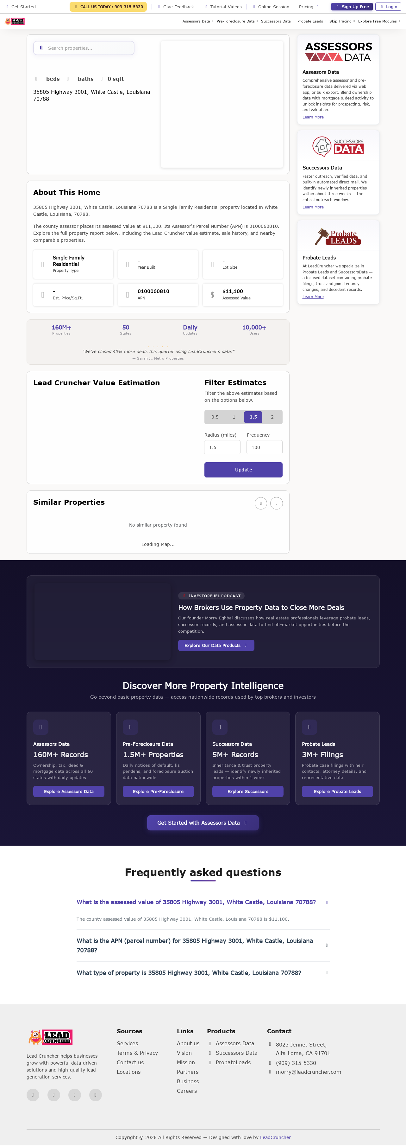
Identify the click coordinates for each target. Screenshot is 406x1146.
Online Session (270, 6)
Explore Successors (248, 792)
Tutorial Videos (223, 6)
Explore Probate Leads (337, 792)
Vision (184, 1053)
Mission (186, 1063)
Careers (187, 1091)
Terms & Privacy (137, 1053)
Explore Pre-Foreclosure (158, 792)
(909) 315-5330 (296, 1064)
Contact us (130, 1063)
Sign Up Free (352, 6)
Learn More (313, 117)
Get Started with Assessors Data (203, 824)
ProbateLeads (229, 1063)
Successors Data (278, 21)
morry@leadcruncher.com (308, 1073)
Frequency (258, 435)
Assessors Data (199, 21)
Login (388, 6)
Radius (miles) (220, 435)
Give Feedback (175, 6)
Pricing (309, 6)
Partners (187, 1072)
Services (127, 1044)
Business (188, 1082)
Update (243, 470)
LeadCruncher (275, 1138)
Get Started (20, 6)
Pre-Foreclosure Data (238, 21)
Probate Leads (312, 21)
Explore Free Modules (380, 21)
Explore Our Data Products (216, 646)
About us (188, 1044)
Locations (129, 1072)
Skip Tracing (342, 21)
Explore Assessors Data (69, 792)
